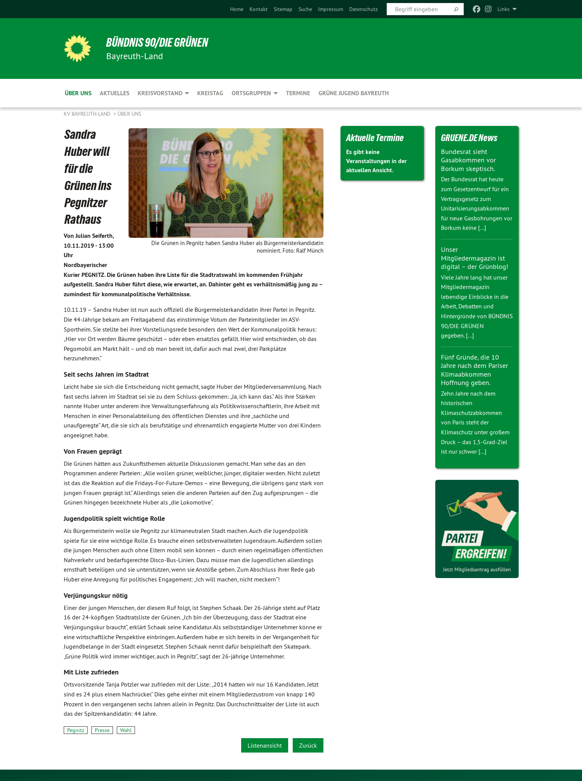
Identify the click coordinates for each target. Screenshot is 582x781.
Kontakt (258, 9)
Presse (102, 730)
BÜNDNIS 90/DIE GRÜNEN (157, 42)
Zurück (308, 745)
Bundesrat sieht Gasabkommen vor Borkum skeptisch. (468, 160)
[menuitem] (236, 9)
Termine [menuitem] (298, 93)
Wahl (126, 730)
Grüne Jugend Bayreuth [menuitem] (353, 93)
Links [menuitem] (503, 9)
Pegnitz (75, 730)
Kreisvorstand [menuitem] (160, 93)
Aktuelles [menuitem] (114, 93)
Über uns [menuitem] (78, 93)
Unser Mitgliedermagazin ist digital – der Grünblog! (474, 258)
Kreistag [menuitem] (210, 93)
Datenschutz (363, 9)
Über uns (129, 113)
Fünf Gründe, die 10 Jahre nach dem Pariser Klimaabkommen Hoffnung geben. (474, 370)
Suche (305, 9)
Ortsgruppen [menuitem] (251, 93)
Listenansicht (265, 745)
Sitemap (283, 9)
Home (236, 9)
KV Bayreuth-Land (88, 113)
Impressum (330, 9)
